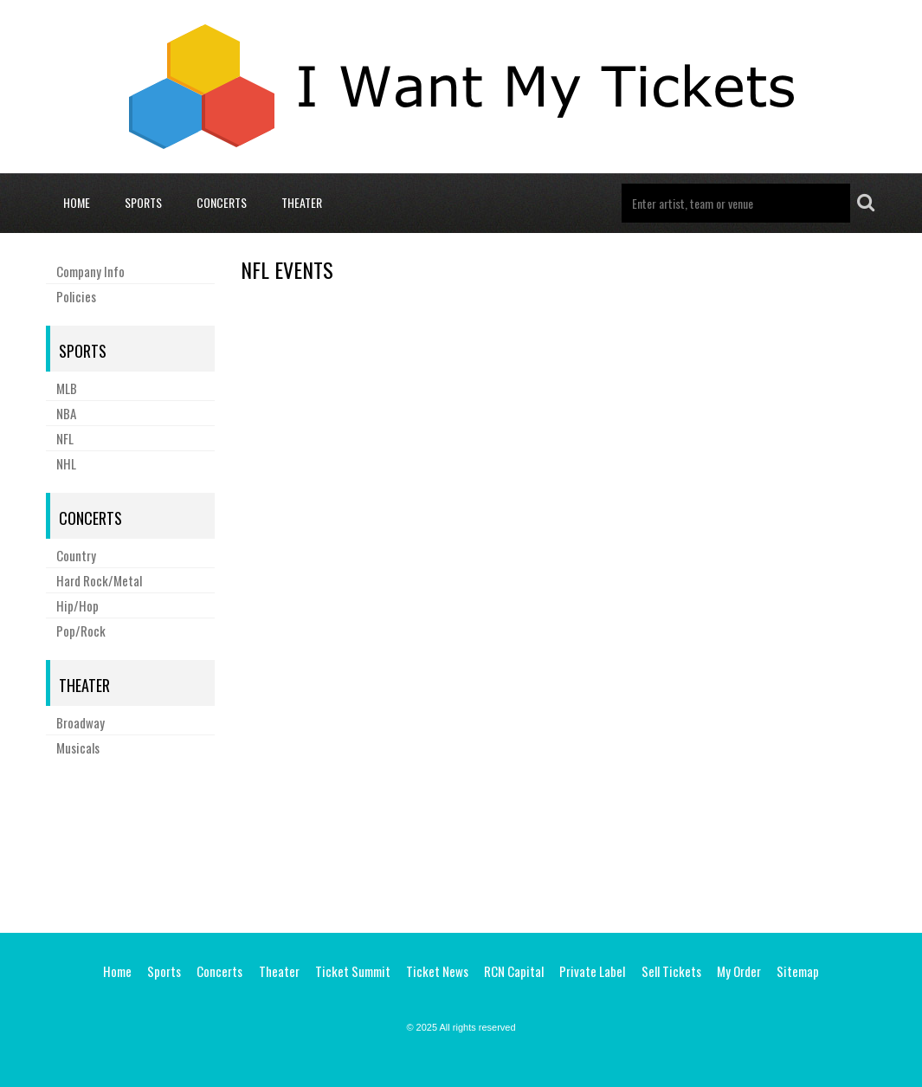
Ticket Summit (352, 970)
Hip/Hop (77, 605)
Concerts (222, 202)
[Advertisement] (461, 842)
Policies (76, 296)
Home (76, 202)
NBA (66, 413)
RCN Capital (514, 970)
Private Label (592, 970)
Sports (143, 202)
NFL (65, 438)
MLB (66, 388)
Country (76, 555)
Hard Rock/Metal (99, 580)
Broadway (80, 722)
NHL (66, 463)
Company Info (90, 271)
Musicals (78, 747)
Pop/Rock (81, 630)
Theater (301, 202)
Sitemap (798, 970)
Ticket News (437, 970)
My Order (739, 970)
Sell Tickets (671, 970)
